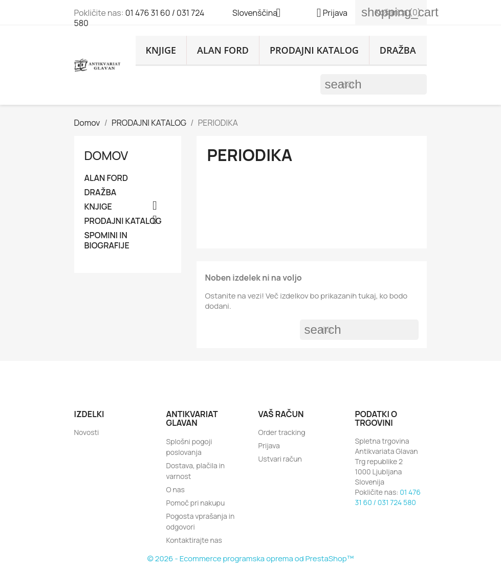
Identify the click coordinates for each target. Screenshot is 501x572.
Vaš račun (281, 414)
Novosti (86, 432)
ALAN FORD (223, 50)
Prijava (269, 445)
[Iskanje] (373, 84)
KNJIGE (161, 50)
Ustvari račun (280, 459)
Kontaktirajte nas (194, 540)
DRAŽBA (398, 50)
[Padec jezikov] (260, 14)
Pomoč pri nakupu (195, 503)
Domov (106, 155)
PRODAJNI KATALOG (314, 50)
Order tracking (282, 432)
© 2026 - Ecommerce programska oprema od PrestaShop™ (250, 558)
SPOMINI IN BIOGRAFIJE (106, 240)
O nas (175, 489)
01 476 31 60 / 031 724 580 (139, 18)
